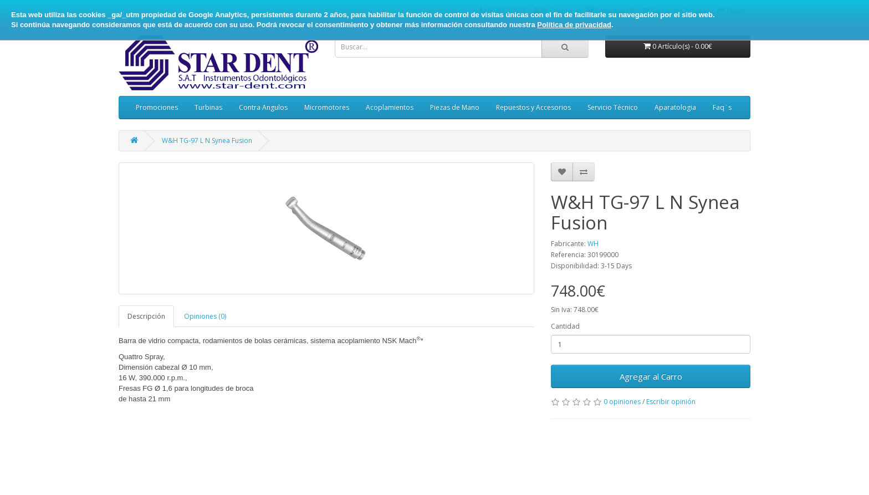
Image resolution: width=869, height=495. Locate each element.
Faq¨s (722, 107)
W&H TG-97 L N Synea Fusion (207, 140)
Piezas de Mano (454, 107)
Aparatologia (675, 107)
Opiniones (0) (205, 316)
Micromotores (326, 107)
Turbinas (208, 107)
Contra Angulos (263, 107)
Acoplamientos (389, 107)
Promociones (157, 107)
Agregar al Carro (651, 376)
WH (593, 243)
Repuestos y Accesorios (533, 107)
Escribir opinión (671, 401)
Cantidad (565, 326)
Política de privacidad (574, 25)
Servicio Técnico (612, 107)
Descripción (146, 316)
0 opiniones (622, 401)
